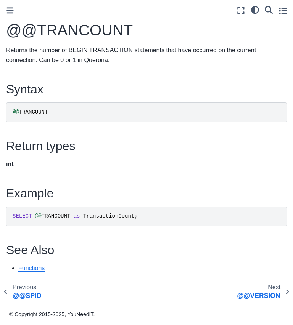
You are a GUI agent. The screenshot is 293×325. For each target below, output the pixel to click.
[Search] (269, 9)
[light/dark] (255, 9)
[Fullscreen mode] (241, 10)
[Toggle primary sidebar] (10, 10)
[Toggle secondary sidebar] (283, 10)
